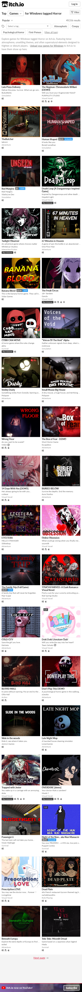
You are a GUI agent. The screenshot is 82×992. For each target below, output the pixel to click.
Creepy (75, 26)
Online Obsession (50, 537)
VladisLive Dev (8, 194)
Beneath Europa (10, 938)
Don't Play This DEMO (53, 688)
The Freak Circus (50, 290)
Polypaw (5, 395)
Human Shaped (49, 139)
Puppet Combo (48, 845)
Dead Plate (47, 889)
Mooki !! (45, 793)
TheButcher (7, 139)
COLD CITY (7, 639)
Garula (45, 296)
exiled (4, 944)
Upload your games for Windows (46, 45)
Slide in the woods (11, 738)
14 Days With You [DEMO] (15, 488)
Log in (75, 4)
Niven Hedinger (8, 843)
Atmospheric (60, 26)
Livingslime (6, 895)
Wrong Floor (8, 439)
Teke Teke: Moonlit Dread (54, 938)
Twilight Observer (10, 241)
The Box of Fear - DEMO (54, 439)
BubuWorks (7, 93)
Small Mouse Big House (53, 389)
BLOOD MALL (9, 688)
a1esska (45, 694)
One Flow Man (48, 246)
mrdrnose (46, 346)
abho (4, 346)
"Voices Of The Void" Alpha (55, 340)
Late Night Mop (49, 738)
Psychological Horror (13, 32)
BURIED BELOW (50, 488)
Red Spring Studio (49, 595)
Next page (39, 957)
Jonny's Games (8, 744)
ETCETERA (7, 537)
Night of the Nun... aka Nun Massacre (60, 837)
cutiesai (5, 494)
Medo (44, 944)
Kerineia (5, 645)
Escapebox (46, 445)
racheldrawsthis (48, 895)
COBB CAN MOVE (11, 340)
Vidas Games (7, 296)
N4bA (4, 445)
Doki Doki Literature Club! (55, 639)
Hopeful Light (48, 197)
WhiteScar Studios (10, 246)
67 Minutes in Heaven (53, 241)
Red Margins (8, 188)
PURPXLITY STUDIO (51, 95)
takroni (5, 142)
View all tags (51, 32)
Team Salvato (47, 645)
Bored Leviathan (49, 145)
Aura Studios (47, 494)
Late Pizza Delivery (11, 87)
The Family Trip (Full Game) (15, 587)
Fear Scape (6, 595)
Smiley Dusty (8, 389)
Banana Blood (9, 290)
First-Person (35, 32)
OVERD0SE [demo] (51, 787)
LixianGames (47, 744)
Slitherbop (6, 543)
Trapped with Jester (11, 787)
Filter (75, 12)
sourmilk (45, 543)
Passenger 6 (8, 837)
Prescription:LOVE (11, 889)
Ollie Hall (6, 694)
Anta (4, 793)
